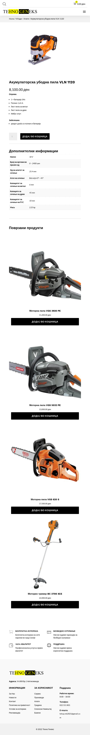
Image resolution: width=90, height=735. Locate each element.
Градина (38, 705)
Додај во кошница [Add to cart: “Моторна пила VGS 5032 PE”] (45, 415)
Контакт (12, 701)
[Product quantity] (13, 136)
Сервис (37, 694)
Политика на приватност (19, 705)
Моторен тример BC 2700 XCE (45, 593)
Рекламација (14, 713)
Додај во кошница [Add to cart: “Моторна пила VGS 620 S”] (45, 510)
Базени (37, 713)
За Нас (12, 694)
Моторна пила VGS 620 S (45, 499)
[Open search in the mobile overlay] (4, 4)
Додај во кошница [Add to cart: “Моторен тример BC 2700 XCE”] (45, 604)
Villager (19, 19)
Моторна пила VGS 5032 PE (45, 405)
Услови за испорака (17, 709)
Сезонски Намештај (42, 709)
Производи (39, 697)
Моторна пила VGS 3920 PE (45, 310)
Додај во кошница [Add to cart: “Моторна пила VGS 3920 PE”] (45, 321)
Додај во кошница (35, 136)
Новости (12, 697)
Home (11, 19)
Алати (26, 19)
